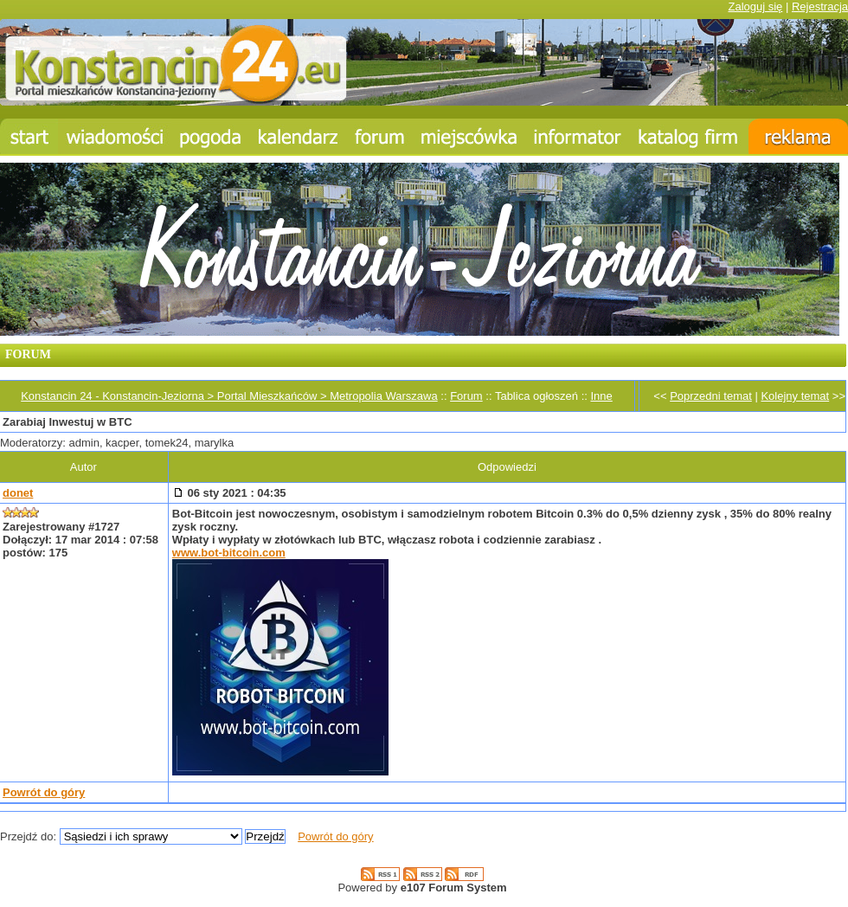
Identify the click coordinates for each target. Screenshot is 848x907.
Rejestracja (820, 6)
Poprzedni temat (711, 395)
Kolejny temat (795, 395)
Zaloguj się (755, 6)
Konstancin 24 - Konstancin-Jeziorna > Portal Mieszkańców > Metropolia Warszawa (229, 395)
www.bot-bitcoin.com (229, 552)
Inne (601, 395)
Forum (466, 395)
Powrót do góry (44, 792)
